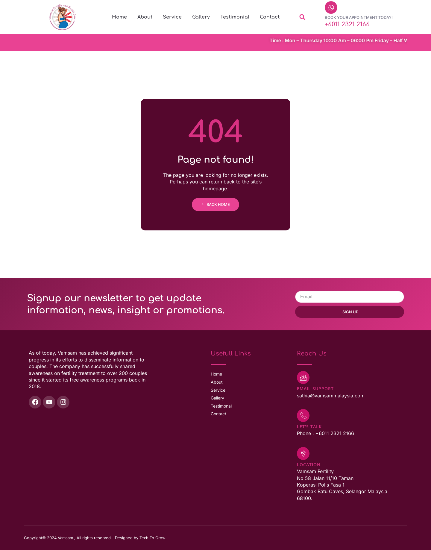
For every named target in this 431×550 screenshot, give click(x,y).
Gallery (201, 17)
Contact (270, 17)
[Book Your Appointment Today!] (331, 7)
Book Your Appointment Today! (359, 17)
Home (119, 17)
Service (172, 17)
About (144, 17)
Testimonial (234, 17)
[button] (302, 17)
